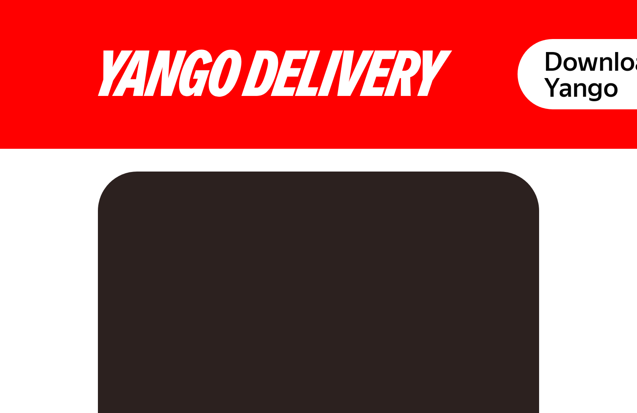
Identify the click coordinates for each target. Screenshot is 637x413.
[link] (40, 252)
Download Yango (572, 19)
